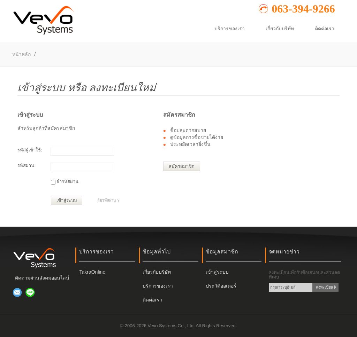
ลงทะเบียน (324, 287)
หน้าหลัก (21, 54)
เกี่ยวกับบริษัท (157, 272)
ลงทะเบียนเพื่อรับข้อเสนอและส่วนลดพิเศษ (304, 274)
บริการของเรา (158, 286)
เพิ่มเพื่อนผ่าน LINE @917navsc (30, 292)
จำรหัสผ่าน (67, 181)
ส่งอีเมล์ (17, 292)
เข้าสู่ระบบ (66, 200)
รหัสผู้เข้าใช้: (29, 149)
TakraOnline (92, 272)
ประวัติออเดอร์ (221, 286)
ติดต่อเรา (152, 300)
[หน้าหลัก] (43, 34)
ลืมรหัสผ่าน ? (108, 200)
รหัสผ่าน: (26, 165)
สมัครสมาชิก (182, 166)
